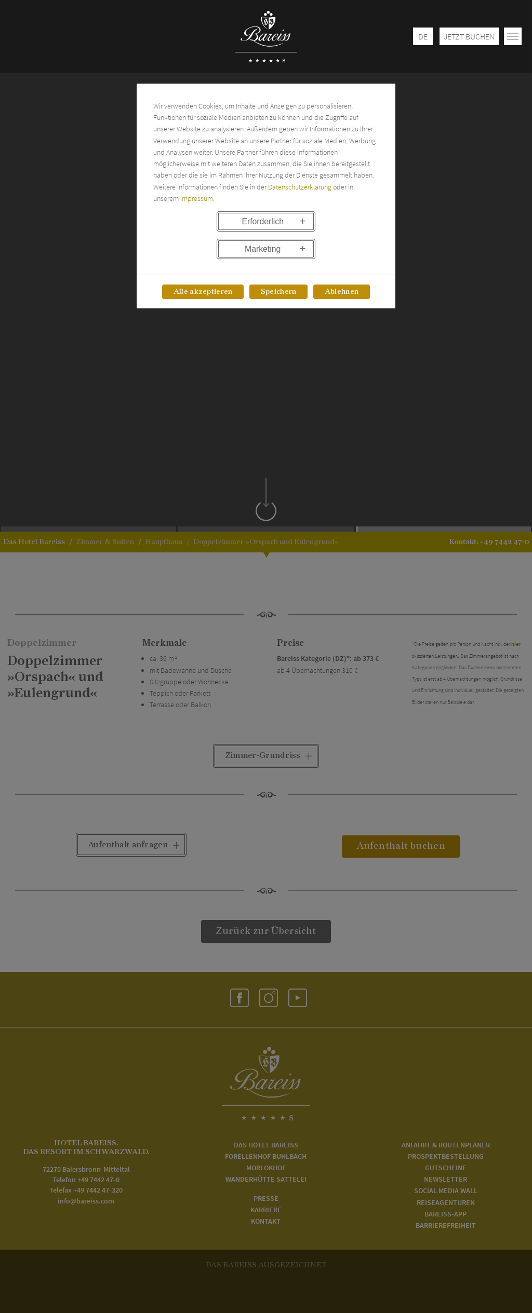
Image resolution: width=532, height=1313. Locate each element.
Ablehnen (341, 291)
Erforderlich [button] (263, 221)
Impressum (196, 198)
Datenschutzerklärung (299, 187)
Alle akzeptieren (203, 291)
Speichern (279, 291)
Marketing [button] (263, 249)
